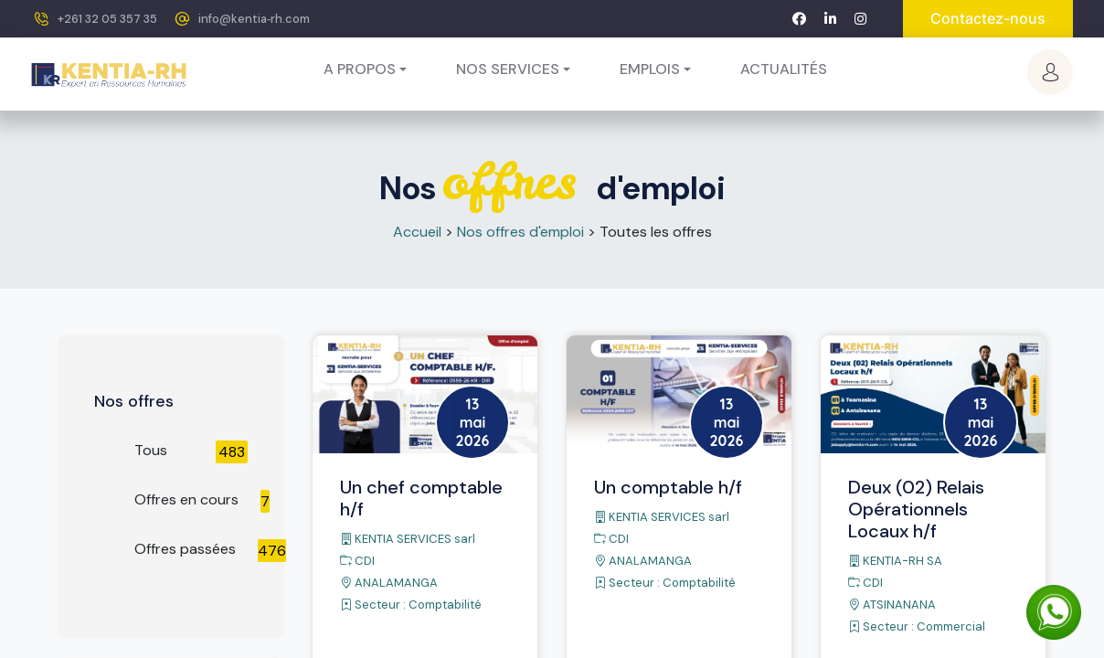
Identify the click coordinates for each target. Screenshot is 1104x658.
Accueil (417, 231)
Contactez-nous (988, 18)
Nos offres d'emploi (520, 231)
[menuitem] (783, 69)
